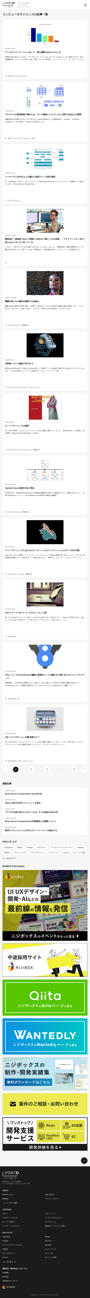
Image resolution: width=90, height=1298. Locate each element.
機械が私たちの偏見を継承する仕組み (22, 301)
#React (47, 1237)
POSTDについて (8, 1194)
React (20, 847)
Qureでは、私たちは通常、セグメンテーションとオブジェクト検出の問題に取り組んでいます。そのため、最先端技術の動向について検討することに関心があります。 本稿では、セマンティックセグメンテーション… (45, 556)
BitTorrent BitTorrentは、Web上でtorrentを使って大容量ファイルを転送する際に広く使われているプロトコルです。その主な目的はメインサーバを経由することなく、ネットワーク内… (44, 369)
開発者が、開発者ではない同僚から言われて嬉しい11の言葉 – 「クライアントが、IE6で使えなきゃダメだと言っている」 (44, 240)
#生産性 (5, 1249)
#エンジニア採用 (50, 1257)
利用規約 (5, 1199)
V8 (19, 698)
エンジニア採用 (30, 138)
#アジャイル (49, 1253)
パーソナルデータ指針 (10, 1203)
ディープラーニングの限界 (17, 426)
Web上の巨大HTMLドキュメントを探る (23, 803)
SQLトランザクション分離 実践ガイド (22, 737)
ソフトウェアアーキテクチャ (18, 387)
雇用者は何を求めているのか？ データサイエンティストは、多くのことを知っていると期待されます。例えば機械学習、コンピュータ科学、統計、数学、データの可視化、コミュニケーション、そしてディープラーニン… (45, 59)
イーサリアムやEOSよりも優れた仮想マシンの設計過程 (30, 177)
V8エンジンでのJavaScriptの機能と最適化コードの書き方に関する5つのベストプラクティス (45, 676)
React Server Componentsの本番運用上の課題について (30, 821)
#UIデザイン (49, 1241)
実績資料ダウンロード (10, 1281)
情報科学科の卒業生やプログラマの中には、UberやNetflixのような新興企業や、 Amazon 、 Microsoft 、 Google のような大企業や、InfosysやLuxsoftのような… (43, 120)
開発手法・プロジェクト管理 (54, 1226)
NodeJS (81, 847)
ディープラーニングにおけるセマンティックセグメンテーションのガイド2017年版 (42, 550)
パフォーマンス (20, 852)
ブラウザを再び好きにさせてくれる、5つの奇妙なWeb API (31, 812)
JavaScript (12, 698)
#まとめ (5, 1257)
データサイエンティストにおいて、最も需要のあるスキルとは (33, 52)
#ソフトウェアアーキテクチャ (12, 1245)
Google (30, 847)
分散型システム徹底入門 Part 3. (19, 363)
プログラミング (50, 1222)
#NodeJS (48, 1245)
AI (9, 512)
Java (10, 138)
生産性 (7, 852)
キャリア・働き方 (8, 1222)
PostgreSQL (13, 761)
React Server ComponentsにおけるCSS (23, 794)
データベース (34, 387)
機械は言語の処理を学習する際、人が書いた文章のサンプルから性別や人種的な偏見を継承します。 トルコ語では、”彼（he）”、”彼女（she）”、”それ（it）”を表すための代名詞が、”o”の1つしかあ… (44, 307)
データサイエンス (21, 76)
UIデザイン (42, 847)
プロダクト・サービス (10, 1218)
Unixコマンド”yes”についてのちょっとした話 (26, 613)
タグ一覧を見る (7, 858)
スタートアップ (50, 1213)
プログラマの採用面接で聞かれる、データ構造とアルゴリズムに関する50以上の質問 (43, 114)
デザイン (5, 1213)
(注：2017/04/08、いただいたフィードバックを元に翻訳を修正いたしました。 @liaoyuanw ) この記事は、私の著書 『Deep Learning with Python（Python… (45, 432)
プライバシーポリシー (52, 1199)
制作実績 (5, 1277)
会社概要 (5, 1272)
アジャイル (54, 852)
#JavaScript (6, 1237)
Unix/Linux (12, 636)
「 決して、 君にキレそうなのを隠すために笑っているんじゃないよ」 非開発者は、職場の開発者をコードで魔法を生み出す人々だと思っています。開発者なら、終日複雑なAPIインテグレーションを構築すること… (44, 248)
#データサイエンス (8, 1253)
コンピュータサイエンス (53, 1218)
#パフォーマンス (50, 1249)
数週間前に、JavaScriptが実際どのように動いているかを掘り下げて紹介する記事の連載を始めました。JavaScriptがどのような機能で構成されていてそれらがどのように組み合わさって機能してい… (43, 684)
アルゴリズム (18, 138)
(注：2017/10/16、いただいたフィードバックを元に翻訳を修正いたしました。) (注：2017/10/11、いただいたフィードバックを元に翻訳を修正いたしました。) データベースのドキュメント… (44, 743)
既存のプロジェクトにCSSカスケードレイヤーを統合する (31, 830)
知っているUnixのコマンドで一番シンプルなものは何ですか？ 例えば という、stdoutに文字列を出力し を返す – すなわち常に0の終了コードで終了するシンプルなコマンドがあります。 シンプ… (44, 618)
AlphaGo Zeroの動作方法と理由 (19, 488)
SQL (20, 761)
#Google (5, 1241)
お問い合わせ (49, 1194)
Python (11, 76)
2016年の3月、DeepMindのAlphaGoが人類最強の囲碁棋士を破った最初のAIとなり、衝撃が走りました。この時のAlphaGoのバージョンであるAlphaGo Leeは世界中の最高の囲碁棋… (45, 494)
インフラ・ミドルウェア (10, 1226)
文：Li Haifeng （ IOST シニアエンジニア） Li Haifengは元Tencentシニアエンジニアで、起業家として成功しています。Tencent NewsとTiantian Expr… (44, 183)
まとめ (22, 574)
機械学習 (26, 325)
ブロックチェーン (15, 200)
